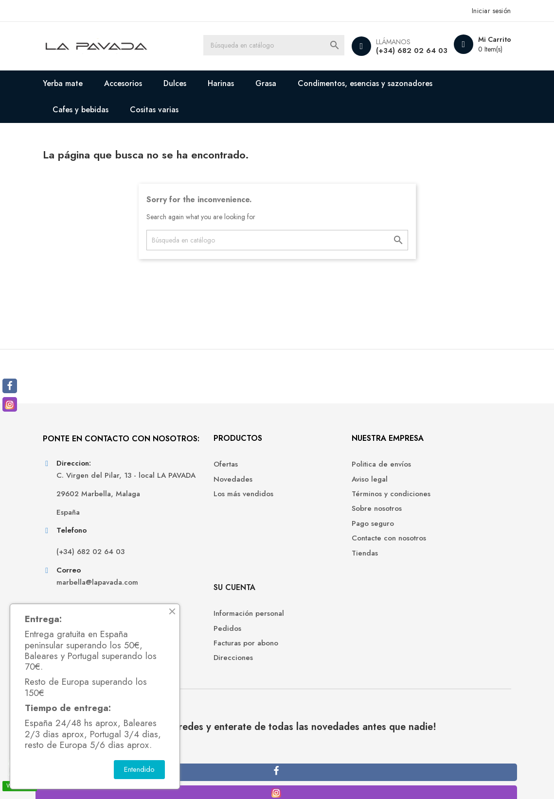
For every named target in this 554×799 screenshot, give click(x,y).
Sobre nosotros (310, 516)
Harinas (227, 83)
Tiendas (298, 560)
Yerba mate (69, 83)
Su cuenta (423, 445)
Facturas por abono (434, 501)
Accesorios (129, 83)
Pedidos (416, 486)
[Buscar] (277, 46)
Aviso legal (303, 486)
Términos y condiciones (324, 501)
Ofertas (178, 472)
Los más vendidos (196, 501)
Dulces (180, 83)
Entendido (139, 769)
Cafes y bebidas (86, 109)
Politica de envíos (314, 472)
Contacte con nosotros (322, 545)
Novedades (185, 486)
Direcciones (422, 516)
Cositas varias (160, 109)
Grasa (271, 83)
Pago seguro (306, 530)
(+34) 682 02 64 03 (405, 50)
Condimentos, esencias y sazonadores (371, 83)
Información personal (437, 472)
